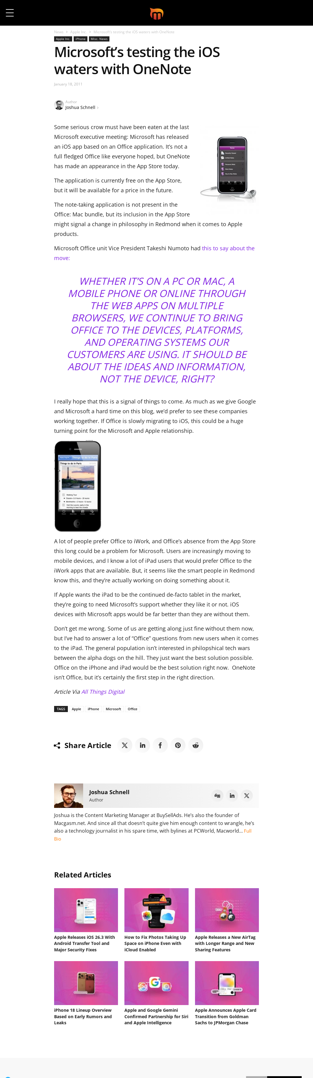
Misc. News (99, 39)
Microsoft (113, 709)
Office (132, 709)
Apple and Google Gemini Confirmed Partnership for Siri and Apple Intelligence (156, 1013)
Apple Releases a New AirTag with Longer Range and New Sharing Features (225, 942)
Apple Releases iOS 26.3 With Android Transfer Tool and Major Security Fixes (84, 942)
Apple (76, 709)
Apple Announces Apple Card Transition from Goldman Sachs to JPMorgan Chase (225, 1013)
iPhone (80, 39)
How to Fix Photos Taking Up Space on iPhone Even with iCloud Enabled (155, 942)
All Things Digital (102, 691)
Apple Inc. (78, 31)
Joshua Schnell (80, 107)
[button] (300, 13)
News (59, 31)
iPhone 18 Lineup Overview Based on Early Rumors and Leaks (83, 1013)
